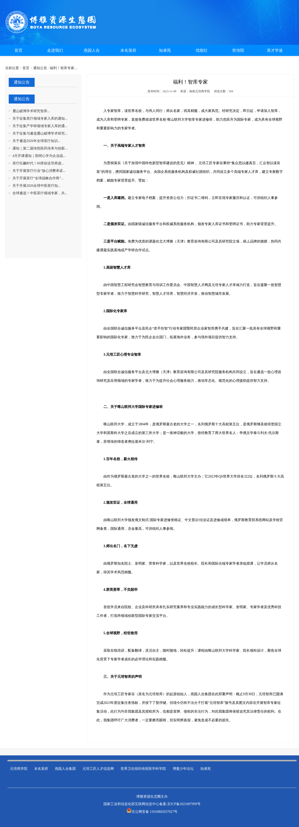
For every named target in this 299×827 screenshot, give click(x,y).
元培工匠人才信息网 (98, 769)
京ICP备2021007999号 (184, 804)
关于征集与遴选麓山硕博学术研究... (40, 133)
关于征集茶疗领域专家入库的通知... (40, 118)
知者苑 (205, 769)
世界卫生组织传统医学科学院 (143, 769)
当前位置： (13, 68)
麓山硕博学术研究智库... (31, 111)
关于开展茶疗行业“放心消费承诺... (39, 171)
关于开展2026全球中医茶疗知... (36, 186)
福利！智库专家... (63, 68)
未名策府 (41, 769)
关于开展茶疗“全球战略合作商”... (38, 178)
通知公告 (40, 68)
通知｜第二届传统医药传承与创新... (40, 148)
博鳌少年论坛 (183, 769)
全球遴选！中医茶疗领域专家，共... (40, 193)
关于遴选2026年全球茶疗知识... (36, 141)
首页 (25, 68)
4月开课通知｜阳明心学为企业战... (39, 156)
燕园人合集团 (65, 769)
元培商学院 (18, 769)
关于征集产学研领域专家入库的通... (40, 126)
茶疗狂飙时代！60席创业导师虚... (38, 163)
